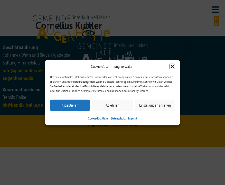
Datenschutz (118, 118)
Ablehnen (112, 105)
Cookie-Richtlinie (98, 118)
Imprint (132, 118)
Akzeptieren (70, 105)
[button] (172, 66)
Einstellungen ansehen (155, 105)
